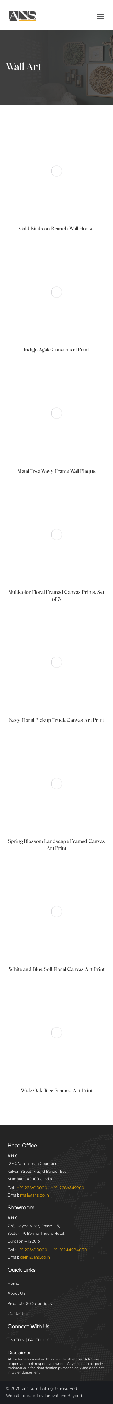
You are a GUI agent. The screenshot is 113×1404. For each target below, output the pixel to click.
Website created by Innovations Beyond (44, 1395)
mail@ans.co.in (34, 1195)
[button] (100, 16)
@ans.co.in (35, 1257)
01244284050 (73, 1250)
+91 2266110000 (32, 1187)
